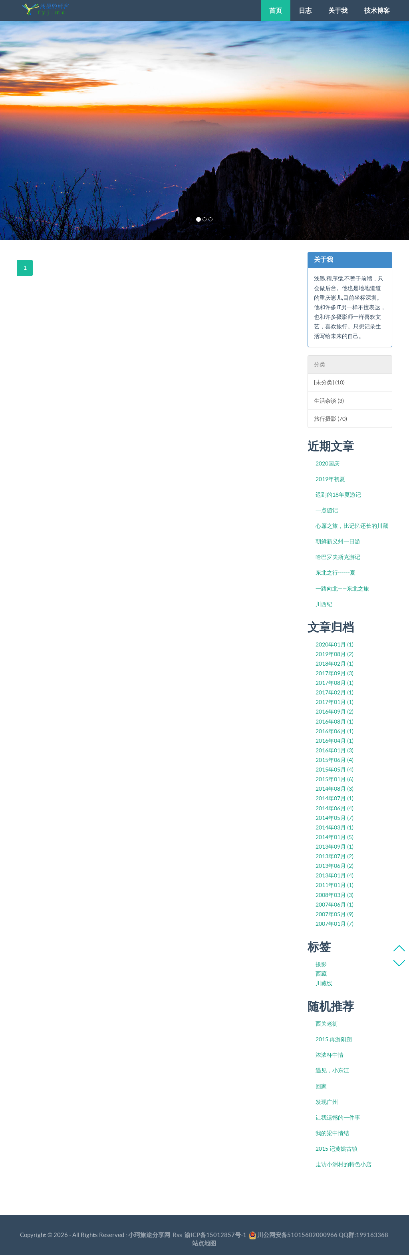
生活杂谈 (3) (329, 401)
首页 (275, 10)
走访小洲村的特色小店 (343, 1164)
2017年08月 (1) (334, 683)
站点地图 (204, 1243)
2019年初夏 (330, 479)
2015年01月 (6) (334, 779)
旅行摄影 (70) (330, 419)
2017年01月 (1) (334, 702)
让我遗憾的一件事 (338, 1117)
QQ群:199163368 (363, 1234)
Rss (177, 1234)
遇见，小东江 (332, 1070)
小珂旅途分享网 (149, 1234)
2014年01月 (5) (334, 837)
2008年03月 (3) (334, 895)
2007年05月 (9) (334, 914)
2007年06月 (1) (334, 904)
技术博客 (377, 10)
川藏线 (324, 983)
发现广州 (327, 1102)
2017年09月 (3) (334, 673)
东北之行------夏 (335, 572)
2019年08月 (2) (334, 654)
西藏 (321, 974)
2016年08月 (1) (334, 721)
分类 (319, 364)
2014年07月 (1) (334, 798)
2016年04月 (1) (334, 741)
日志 (305, 10)
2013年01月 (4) (334, 875)
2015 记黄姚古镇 (336, 1149)
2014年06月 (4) (334, 808)
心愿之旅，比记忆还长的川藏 (352, 526)
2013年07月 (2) (334, 856)
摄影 (321, 964)
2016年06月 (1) (334, 731)
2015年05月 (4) (334, 769)
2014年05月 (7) (334, 818)
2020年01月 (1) (334, 644)
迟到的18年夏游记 (338, 494)
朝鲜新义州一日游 (338, 541)
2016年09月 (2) (334, 711)
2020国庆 (328, 463)
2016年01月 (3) (334, 750)
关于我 (337, 10)
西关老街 (327, 1023)
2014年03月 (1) (334, 827)
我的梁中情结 (332, 1133)
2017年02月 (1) (334, 692)
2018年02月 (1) (334, 663)
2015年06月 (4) (334, 760)
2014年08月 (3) (334, 789)
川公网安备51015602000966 (297, 1234)
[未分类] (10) (329, 382)
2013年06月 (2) (334, 866)
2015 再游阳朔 (334, 1039)
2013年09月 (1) (334, 846)
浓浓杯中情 (329, 1055)
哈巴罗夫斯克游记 (338, 557)
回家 (321, 1086)
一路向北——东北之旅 (342, 588)
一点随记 (327, 510)
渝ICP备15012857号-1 (215, 1234)
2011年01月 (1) (334, 885)
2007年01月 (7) (334, 924)
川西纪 (324, 604)
